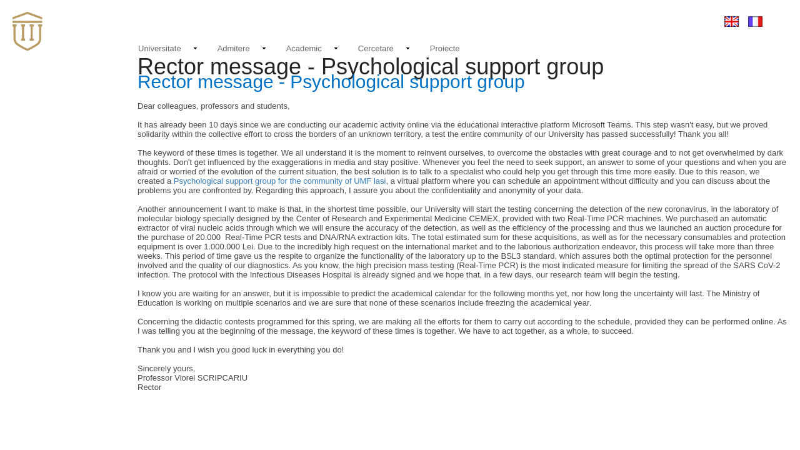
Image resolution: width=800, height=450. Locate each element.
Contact (571, 21)
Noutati (528, 19)
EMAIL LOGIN (624, 21)
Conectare (683, 21)
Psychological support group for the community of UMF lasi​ (280, 181)
